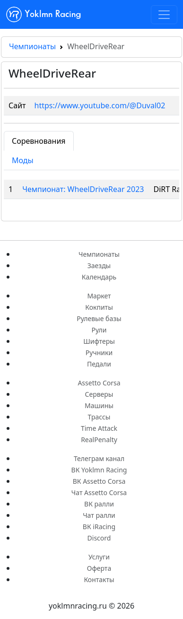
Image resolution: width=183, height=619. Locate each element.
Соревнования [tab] (39, 141)
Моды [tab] (23, 160)
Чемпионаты (32, 46)
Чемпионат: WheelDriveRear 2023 (83, 189)
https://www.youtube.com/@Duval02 (100, 105)
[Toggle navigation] (164, 14)
